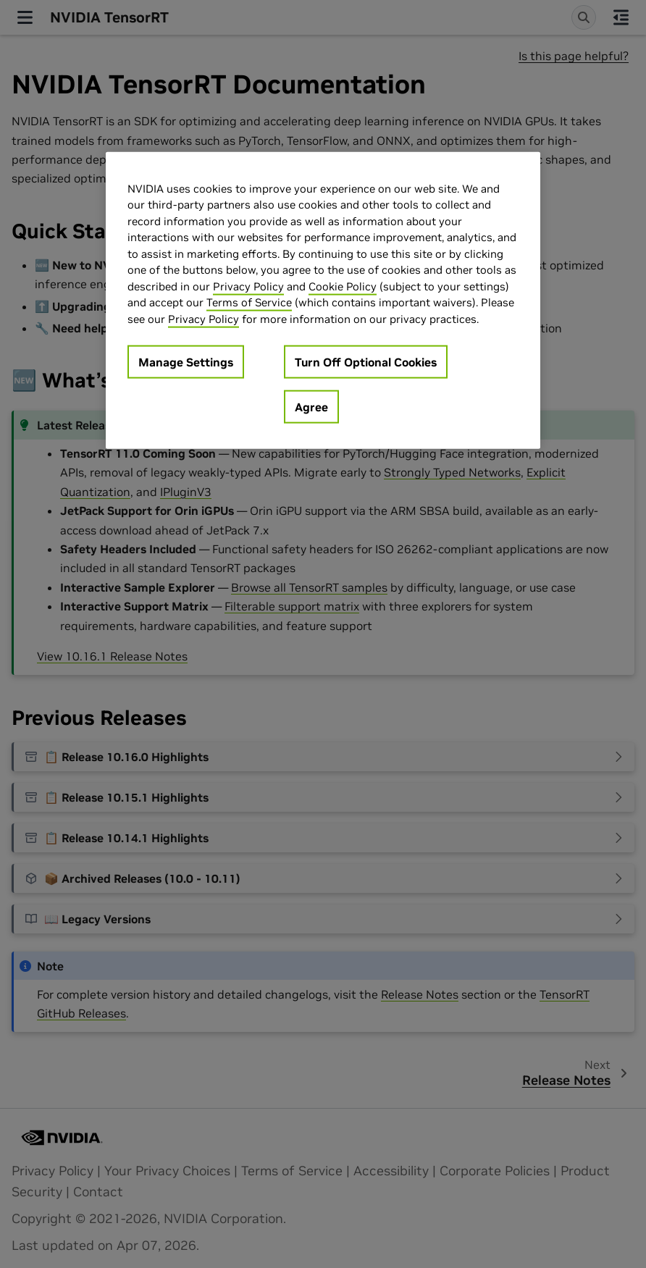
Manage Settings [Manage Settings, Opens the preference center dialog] (185, 362)
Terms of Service (249, 302)
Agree (311, 407)
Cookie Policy (343, 286)
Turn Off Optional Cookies (366, 362)
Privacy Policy (248, 286)
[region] (323, 300)
